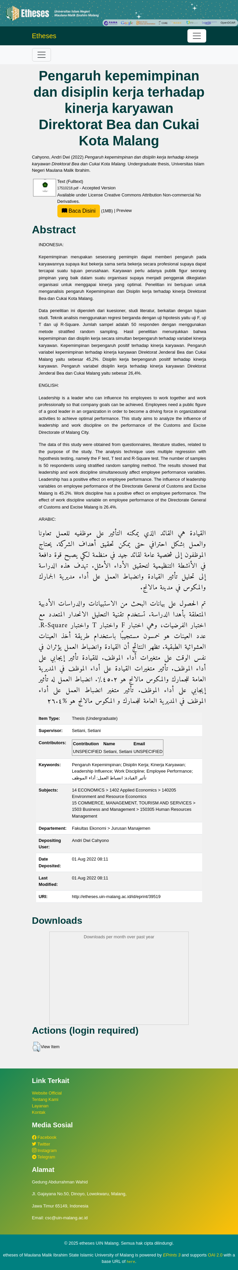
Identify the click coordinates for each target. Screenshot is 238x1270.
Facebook (44, 1137)
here (131, 1261)
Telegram (43, 1156)
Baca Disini (79, 211)
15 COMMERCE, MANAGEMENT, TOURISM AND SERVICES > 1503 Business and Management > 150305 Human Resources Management (133, 809)
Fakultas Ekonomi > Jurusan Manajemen (111, 828)
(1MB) (85, 210)
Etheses (44, 36)
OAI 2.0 (215, 1254)
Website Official (47, 1093)
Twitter (41, 1144)
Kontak (39, 1112)
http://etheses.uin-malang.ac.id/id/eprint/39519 (116, 896)
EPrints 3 (172, 1254)
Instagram (44, 1150)
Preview (124, 210)
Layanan (40, 1105)
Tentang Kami (45, 1099)
